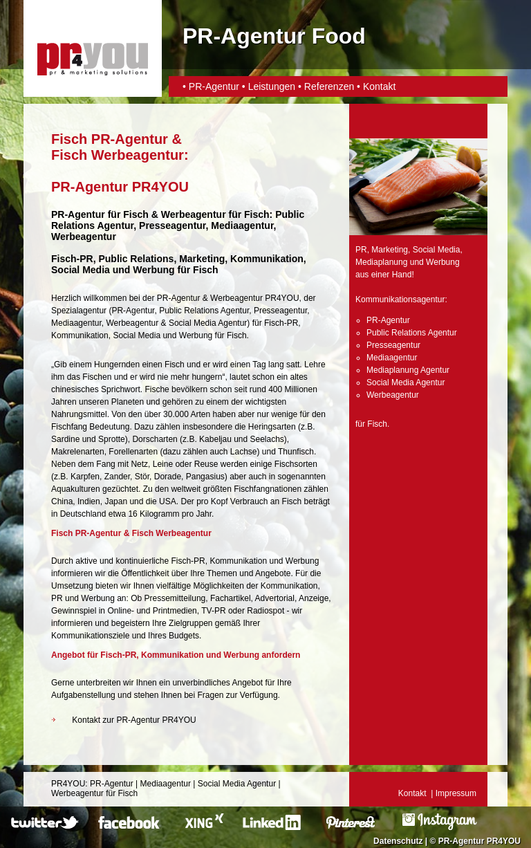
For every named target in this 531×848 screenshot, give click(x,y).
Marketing (389, 250)
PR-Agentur (215, 86)
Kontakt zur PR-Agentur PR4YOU (134, 720)
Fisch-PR (72, 258)
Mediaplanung (381, 262)
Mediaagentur (76, 323)
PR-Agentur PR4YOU (479, 841)
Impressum (456, 793)
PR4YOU (68, 784)
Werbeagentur (193, 214)
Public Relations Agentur (204, 310)
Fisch (136, 214)
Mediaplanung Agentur (407, 370)
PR (361, 250)
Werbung (195, 335)
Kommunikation (80, 335)
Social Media (136, 335)
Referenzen (329, 86)
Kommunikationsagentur (400, 299)
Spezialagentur (78, 310)
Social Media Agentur (208, 323)
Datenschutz (397, 841)
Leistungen (272, 86)
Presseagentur (280, 310)
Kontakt (379, 86)
